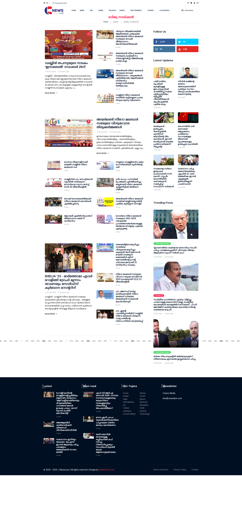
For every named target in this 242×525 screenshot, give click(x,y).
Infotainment (136, 10)
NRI (91, 10)
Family (122, 10)
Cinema (143, 411)
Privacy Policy (179, 469)
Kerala (126, 396)
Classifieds (164, 10)
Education (144, 405)
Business (144, 402)
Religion (112, 10)
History (143, 393)
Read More (51, 93)
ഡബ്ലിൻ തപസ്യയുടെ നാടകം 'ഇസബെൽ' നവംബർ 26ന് (66, 65)
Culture (126, 408)
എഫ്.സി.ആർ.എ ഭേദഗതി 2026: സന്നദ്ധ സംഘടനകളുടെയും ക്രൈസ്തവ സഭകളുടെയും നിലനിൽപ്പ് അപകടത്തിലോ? (107, 400)
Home (74, 10)
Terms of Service (160, 469)
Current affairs (129, 414)
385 (16, 341)
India (125, 399)
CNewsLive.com (106, 470)
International (128, 402)
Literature (127, 411)
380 (32, 341)
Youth (142, 408)
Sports (142, 399)
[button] (47, 3)
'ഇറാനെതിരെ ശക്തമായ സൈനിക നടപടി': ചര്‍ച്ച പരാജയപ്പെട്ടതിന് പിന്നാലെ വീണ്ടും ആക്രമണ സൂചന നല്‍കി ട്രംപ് (175, 250)
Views (100, 10)
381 (38, 341)
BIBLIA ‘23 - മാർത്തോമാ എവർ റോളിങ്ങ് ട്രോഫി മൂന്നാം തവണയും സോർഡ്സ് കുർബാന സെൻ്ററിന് (68, 281)
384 (10, 341)
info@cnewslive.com (172, 398)
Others (150, 10)
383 (5, 341)
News (82, 10)
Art (124, 405)
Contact (195, 469)
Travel (142, 396)
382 (43, 341)
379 (26, 341)
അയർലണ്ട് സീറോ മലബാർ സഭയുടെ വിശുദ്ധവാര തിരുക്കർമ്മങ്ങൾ (117, 123)
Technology (145, 414)
